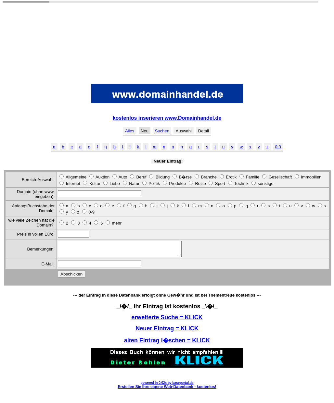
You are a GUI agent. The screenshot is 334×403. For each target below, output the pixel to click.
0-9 (278, 146)
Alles (129, 130)
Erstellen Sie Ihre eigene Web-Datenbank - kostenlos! (167, 389)
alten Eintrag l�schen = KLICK (167, 343)
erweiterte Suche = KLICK (167, 320)
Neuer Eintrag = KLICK (167, 331)
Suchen (162, 130)
